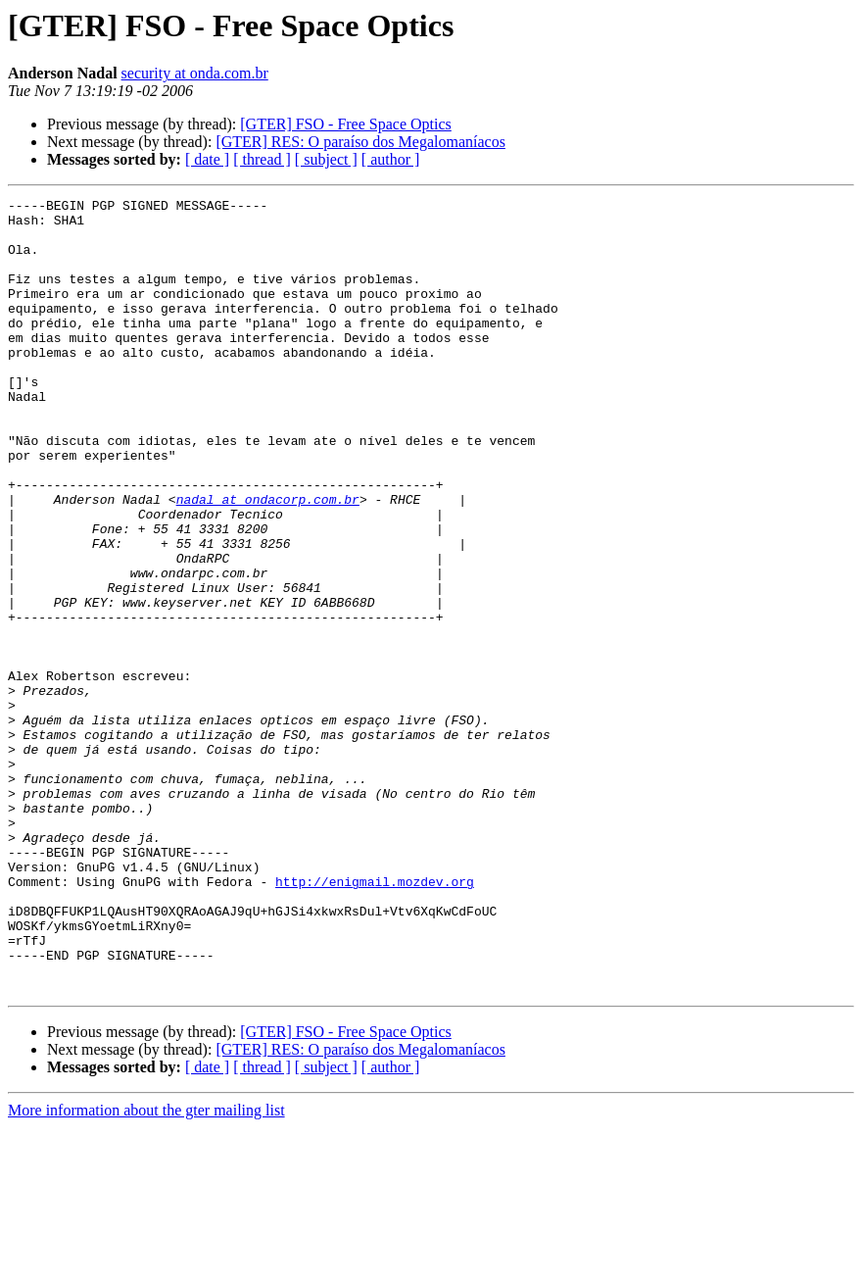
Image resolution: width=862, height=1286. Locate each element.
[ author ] (390, 159)
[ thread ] (262, 159)
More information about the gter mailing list (146, 1269)
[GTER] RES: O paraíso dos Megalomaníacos (360, 141)
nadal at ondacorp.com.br (267, 560)
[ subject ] (326, 159)
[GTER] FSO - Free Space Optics (346, 124)
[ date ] (207, 159)
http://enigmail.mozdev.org (374, 1019)
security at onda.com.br (194, 73)
